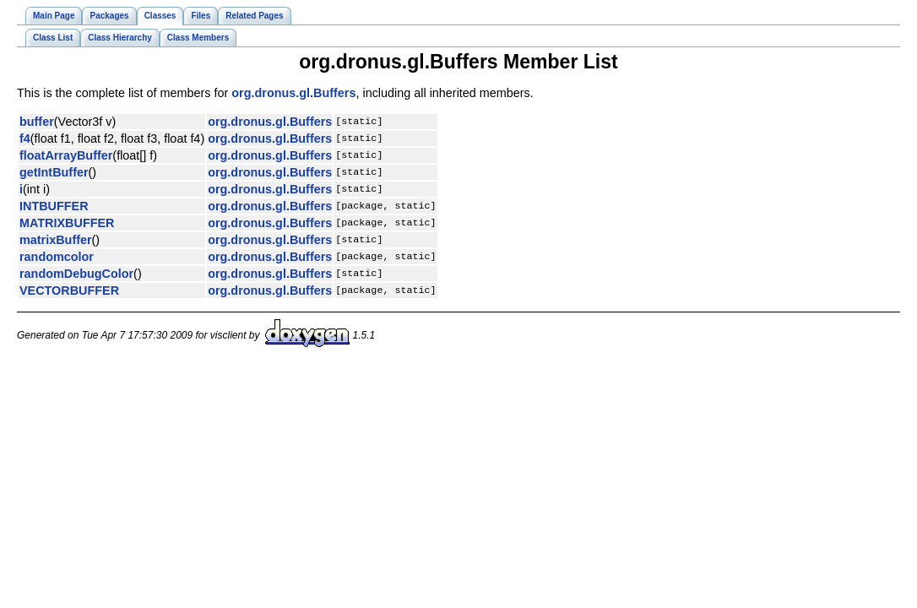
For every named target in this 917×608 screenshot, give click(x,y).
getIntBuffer (54, 172)
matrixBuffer (55, 240)
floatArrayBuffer (65, 155)
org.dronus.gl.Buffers (293, 93)
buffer (36, 121)
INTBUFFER (54, 206)
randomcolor (56, 256)
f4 (24, 138)
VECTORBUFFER (69, 290)
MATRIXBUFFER (66, 223)
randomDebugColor (76, 273)
